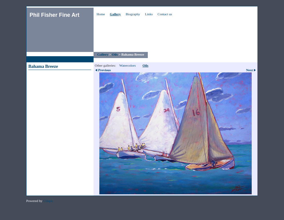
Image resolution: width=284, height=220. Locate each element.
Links (149, 14)
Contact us (165, 14)
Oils (115, 54)
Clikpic (48, 201)
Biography (133, 14)
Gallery (115, 14)
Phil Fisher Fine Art (55, 15)
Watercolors (127, 65)
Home (101, 14)
